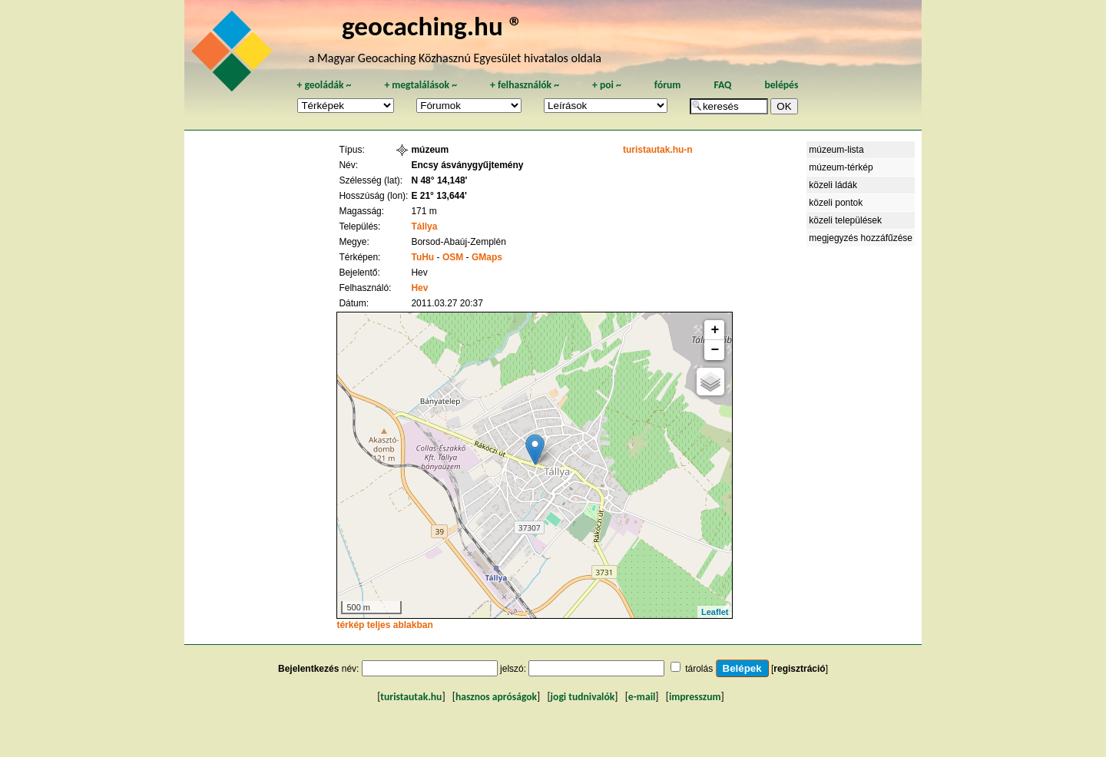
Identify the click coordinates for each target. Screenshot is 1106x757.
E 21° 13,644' (438, 195)
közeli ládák (833, 185)
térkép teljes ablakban (384, 625)
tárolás (699, 668)
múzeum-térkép (841, 167)
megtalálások (420, 84)
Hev (419, 288)
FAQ (722, 84)
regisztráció (799, 668)
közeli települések (845, 220)
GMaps (487, 257)
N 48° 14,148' (439, 180)
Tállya (424, 226)
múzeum (430, 149)
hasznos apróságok (496, 696)
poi (607, 84)
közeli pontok (836, 202)
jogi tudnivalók (583, 696)
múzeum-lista (836, 149)
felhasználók (524, 84)
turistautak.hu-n (658, 149)
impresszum (695, 696)
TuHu (422, 257)
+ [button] (715, 330)
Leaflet (714, 612)
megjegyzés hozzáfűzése (860, 238)
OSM (452, 257)
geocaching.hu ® (432, 25)
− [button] (715, 350)
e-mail (641, 696)
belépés (781, 84)
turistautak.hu (411, 696)
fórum (667, 84)
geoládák (323, 84)
